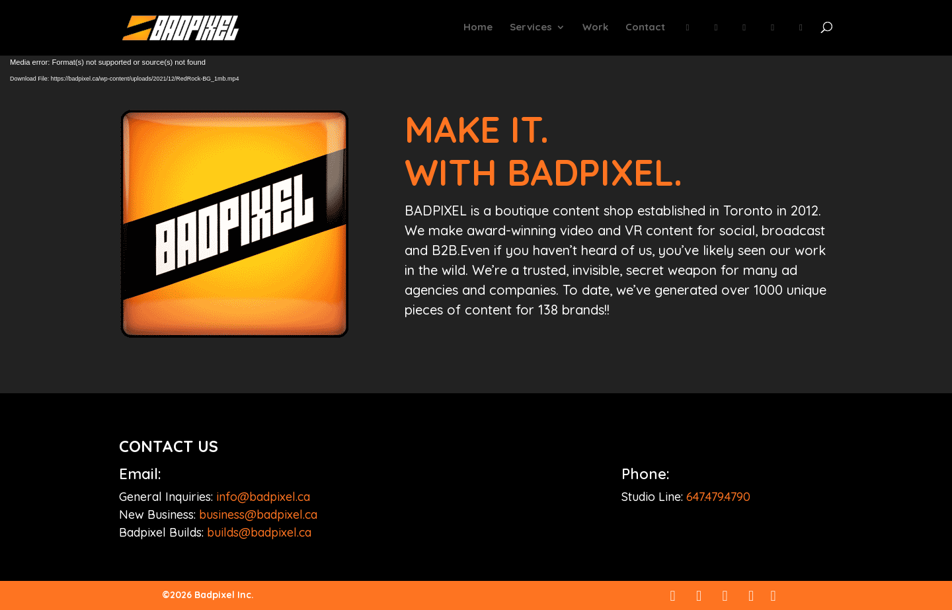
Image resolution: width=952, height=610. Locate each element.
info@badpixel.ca (263, 496)
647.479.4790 (718, 496)
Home (478, 27)
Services (531, 27)
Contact (645, 27)
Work (595, 27)
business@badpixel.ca (258, 514)
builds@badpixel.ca (259, 532)
